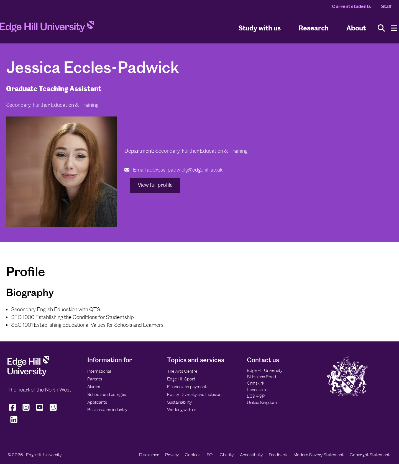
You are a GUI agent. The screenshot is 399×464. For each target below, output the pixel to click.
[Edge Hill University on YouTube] (40, 410)
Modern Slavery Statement (318, 454)
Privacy (172, 454)
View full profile (155, 185)
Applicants (97, 402)
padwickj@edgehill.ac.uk (195, 170)
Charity (227, 454)
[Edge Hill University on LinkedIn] (13, 423)
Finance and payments (187, 386)
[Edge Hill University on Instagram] (26, 410)
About (356, 28)
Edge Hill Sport (181, 379)
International (99, 371)
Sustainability (179, 402)
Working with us (181, 409)
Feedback (278, 454)
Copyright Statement (370, 454)
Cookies (192, 454)
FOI (210, 454)
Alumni (93, 386)
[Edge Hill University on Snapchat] (53, 410)
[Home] (47, 28)
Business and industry (107, 409)
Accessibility (251, 454)
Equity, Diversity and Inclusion (194, 394)
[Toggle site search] (381, 28)
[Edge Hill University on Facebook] (13, 410)
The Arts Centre (182, 371)
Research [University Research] (313, 28)
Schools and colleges (106, 394)
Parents (94, 379)
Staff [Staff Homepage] (386, 6)
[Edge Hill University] (28, 374)
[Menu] (394, 28)
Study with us (259, 28)
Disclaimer (149, 454)
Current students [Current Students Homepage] (351, 6)
